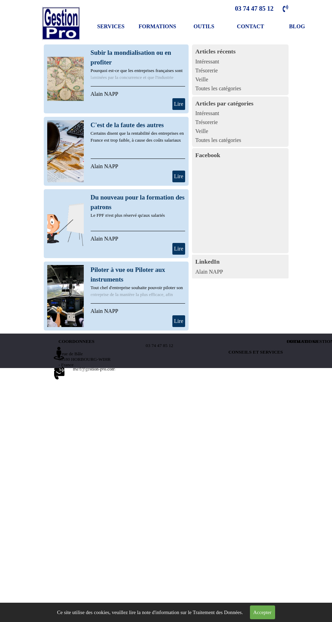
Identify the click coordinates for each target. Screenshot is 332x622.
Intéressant (207, 61)
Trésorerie (206, 70)
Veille (201, 79)
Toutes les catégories (218, 88)
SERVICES (110, 26)
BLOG (297, 26)
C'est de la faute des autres (127, 125)
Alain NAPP (104, 94)
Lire (178, 104)
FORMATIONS (157, 26)
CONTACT (250, 26)
